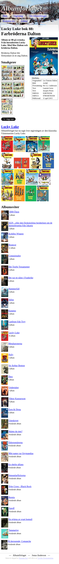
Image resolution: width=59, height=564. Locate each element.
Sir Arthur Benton (16, 365)
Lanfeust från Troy (16, 321)
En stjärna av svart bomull (20, 519)
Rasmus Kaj (23, 558)
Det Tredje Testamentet (19, 266)
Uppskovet (13, 420)
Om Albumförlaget (38, 16)
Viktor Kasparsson (17, 398)
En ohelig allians (15, 464)
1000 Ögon (14, 211)
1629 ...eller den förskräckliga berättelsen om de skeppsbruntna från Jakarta (30, 224)
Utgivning (18, 16)
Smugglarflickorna (16, 475)
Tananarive (13, 530)
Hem (5, 16)
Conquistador (14, 255)
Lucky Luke (10, 127)
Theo (10, 376)
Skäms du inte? (15, 431)
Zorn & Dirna (14, 409)
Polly (10, 354)
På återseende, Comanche (19, 541)
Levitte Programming (45, 558)
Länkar (24, 21)
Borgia (11, 497)
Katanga (12, 310)
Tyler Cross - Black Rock (19, 486)
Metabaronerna (15, 343)
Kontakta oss (9, 21)
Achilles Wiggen (15, 233)
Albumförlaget (21, 8)
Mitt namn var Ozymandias (20, 453)
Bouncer (12, 245)
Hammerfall (14, 288)
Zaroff (11, 508)
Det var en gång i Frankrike (20, 277)
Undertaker (13, 387)
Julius (11, 299)
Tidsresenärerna (15, 442)
